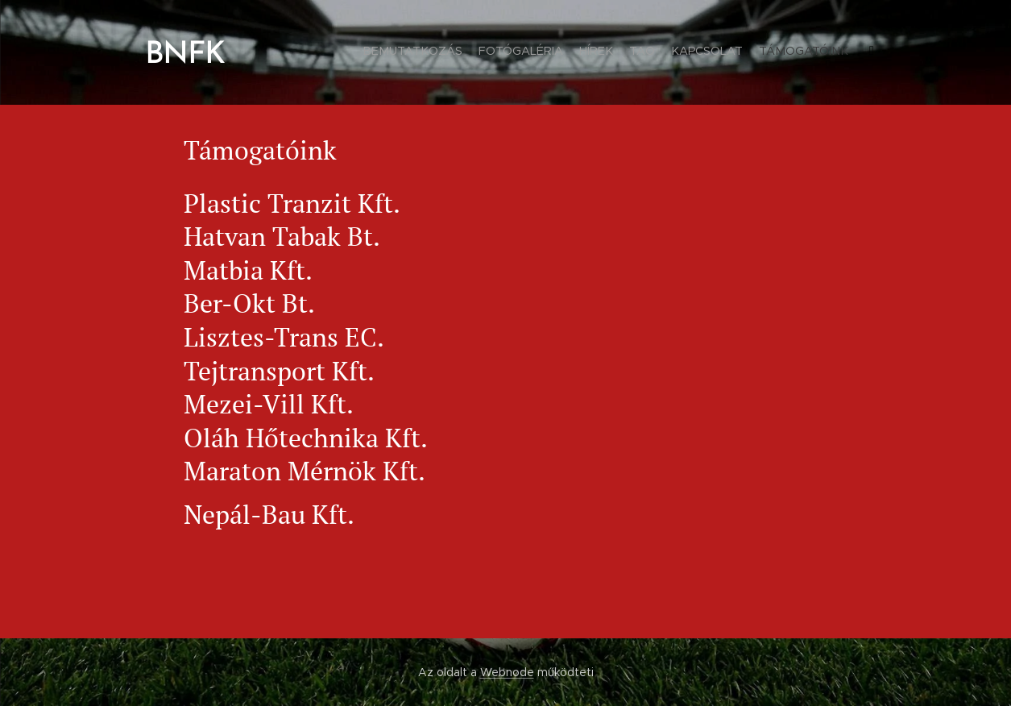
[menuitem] (782, 52)
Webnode (507, 672)
